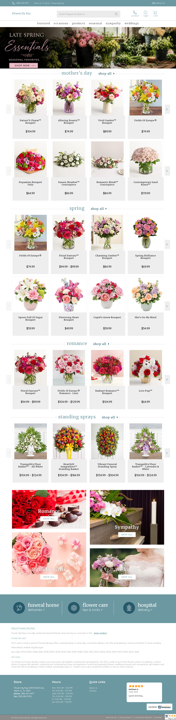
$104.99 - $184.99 (69, 475)
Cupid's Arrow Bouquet (107, 317)
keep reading (100, 633)
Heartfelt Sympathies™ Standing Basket (69, 466)
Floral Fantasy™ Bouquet (69, 256)
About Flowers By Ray (23, 628)
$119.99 (145, 193)
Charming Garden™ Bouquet (107, 256)
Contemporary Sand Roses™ (146, 183)
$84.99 (69, 193)
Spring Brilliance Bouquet (145, 256)
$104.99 (30, 131)
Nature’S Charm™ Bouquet (30, 121)
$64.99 (30, 193)
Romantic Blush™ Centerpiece (107, 183)
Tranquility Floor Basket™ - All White (30, 465)
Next (167, 109)
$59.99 (30, 328)
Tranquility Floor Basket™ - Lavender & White (145, 466)
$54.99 (145, 328)
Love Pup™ (145, 390)
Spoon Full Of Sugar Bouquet (30, 318)
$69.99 (146, 266)
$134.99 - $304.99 (107, 475)
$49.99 (69, 328)
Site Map (158, 717)
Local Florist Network (143, 717)
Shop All (105, 73)
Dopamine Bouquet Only (30, 183)
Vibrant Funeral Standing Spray (107, 465)
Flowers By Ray (21, 13)
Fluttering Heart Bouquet (69, 318)
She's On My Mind (145, 317)
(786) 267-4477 (22, 3)
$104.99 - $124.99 (30, 475)
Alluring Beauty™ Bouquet (69, 121)
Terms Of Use (111, 717)
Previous (8, 109)
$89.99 (107, 131)
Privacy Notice (126, 717)
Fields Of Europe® (145, 120)
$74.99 (69, 131)
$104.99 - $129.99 (69, 402)
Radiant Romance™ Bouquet (107, 392)
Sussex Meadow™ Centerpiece (69, 183)
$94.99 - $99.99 (69, 266)
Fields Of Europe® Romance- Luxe (69, 392)
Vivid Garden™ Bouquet (107, 121)
